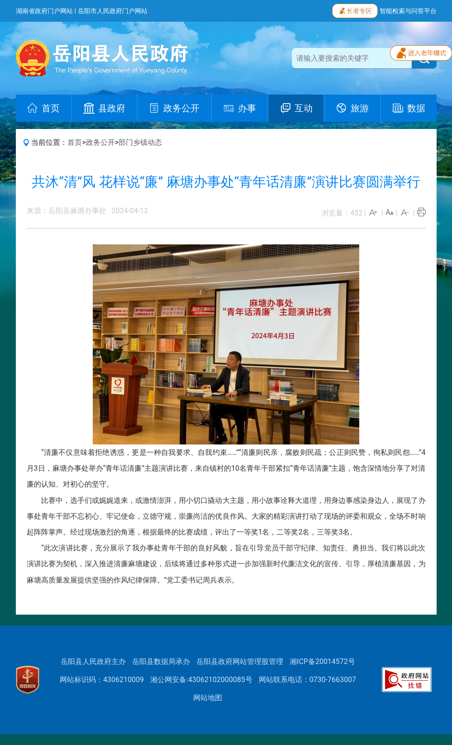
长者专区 (355, 9)
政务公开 (100, 142)
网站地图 (207, 697)
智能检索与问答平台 (408, 10)
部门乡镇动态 (140, 142)
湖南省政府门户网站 (44, 10)
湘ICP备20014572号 (322, 661)
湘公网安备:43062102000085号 (201, 679)
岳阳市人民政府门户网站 (112, 10)
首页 (74, 142)
